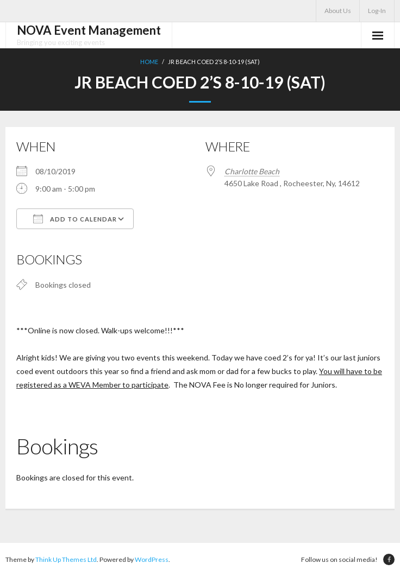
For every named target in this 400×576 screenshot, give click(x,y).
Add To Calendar (75, 219)
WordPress (151, 559)
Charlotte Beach (251, 171)
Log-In (377, 11)
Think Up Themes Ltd (66, 559)
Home (149, 61)
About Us (337, 11)
